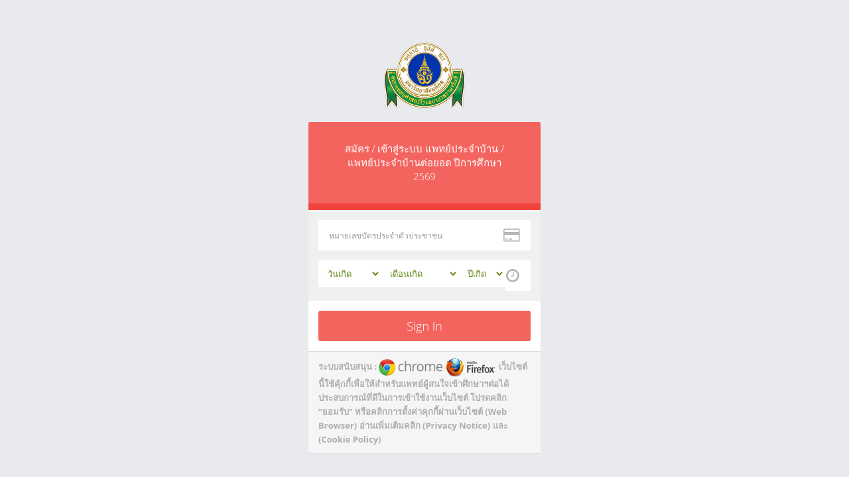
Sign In (424, 326)
